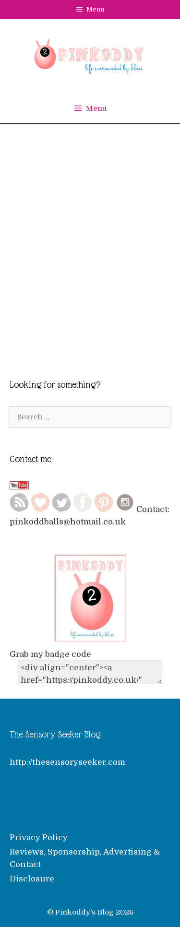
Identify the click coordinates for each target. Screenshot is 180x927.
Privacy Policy (39, 837)
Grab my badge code (50, 654)
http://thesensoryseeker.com (67, 762)
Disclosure (32, 878)
